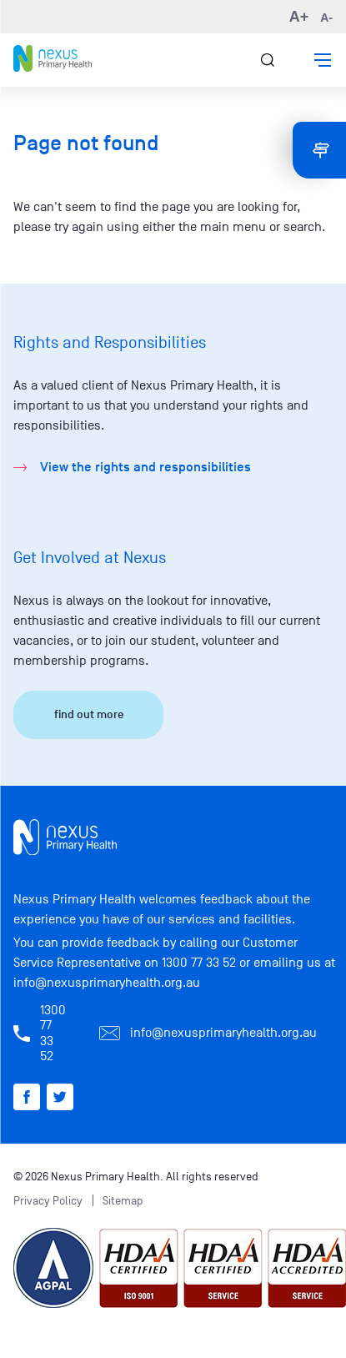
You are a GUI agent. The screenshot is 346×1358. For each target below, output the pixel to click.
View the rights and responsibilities (145, 467)
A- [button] (326, 17)
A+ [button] (299, 16)
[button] (322, 60)
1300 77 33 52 (199, 962)
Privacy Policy (48, 1201)
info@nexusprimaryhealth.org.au (106, 982)
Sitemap (123, 1201)
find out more (88, 714)
